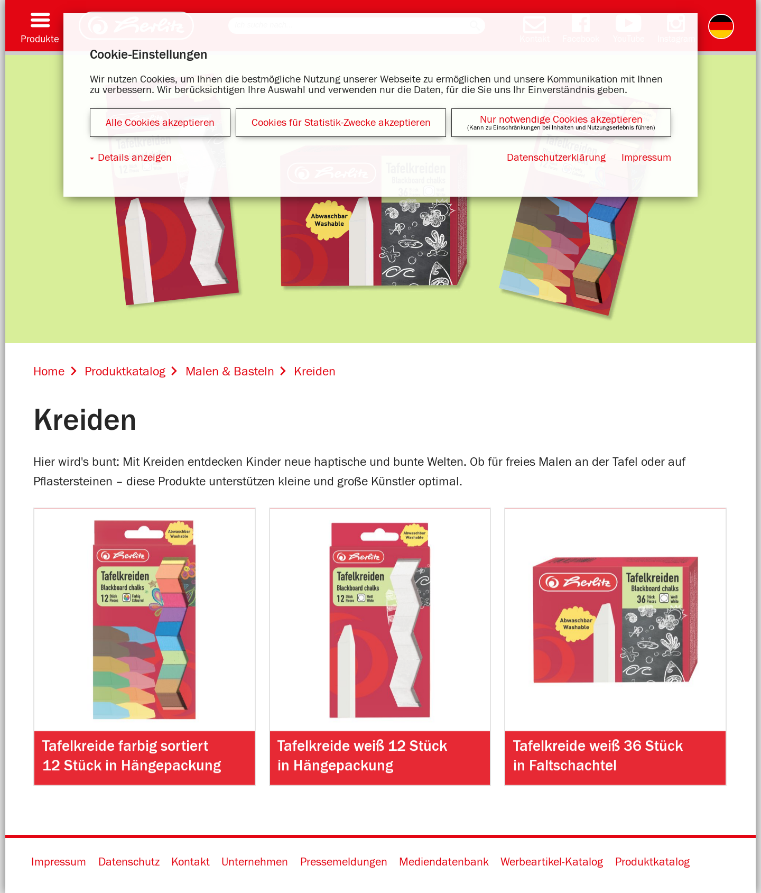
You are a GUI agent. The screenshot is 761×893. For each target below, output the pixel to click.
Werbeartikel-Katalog (551, 862)
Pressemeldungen (343, 862)
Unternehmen (254, 862)
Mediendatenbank (444, 862)
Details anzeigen (135, 157)
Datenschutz (129, 862)
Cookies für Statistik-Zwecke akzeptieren (341, 122)
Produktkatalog (652, 862)
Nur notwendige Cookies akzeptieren (561, 119)
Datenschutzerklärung (556, 157)
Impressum (58, 862)
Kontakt (190, 862)
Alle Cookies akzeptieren (160, 122)
